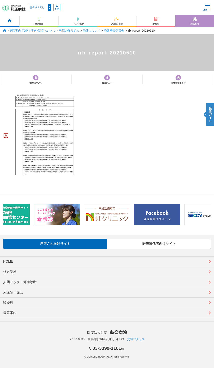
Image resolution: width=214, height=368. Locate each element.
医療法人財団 (107, 332)
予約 (56, 7)
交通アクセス (136, 339)
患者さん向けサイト (55, 243)
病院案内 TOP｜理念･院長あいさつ (32, 30)
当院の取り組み (69, 30)
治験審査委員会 (114, 30)
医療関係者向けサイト (159, 243)
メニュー (207, 8)
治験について (91, 30)
